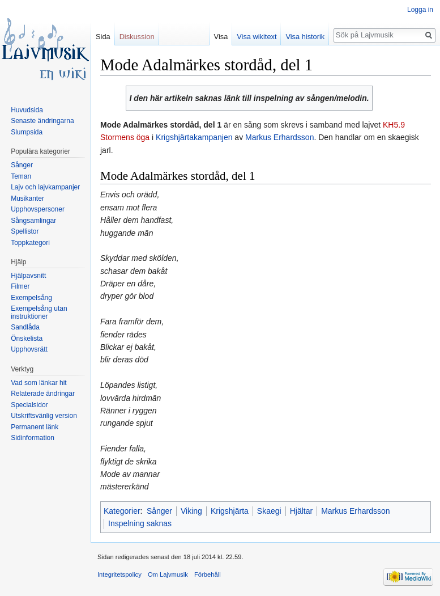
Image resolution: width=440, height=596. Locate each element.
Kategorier (122, 510)
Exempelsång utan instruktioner (39, 312)
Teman (21, 176)
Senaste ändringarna (42, 121)
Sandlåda (25, 327)
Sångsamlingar (33, 221)
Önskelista (26, 339)
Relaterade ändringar (43, 394)
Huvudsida (27, 110)
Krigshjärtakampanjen (194, 137)
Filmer (20, 286)
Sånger (159, 510)
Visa (221, 36)
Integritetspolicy (119, 574)
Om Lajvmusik (168, 574)
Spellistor (25, 231)
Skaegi (269, 510)
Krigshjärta (230, 510)
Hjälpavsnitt (28, 276)
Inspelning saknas (140, 523)
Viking (191, 510)
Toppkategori (30, 243)
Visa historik (304, 36)
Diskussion (137, 36)
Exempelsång (31, 298)
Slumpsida (26, 132)
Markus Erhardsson (279, 137)
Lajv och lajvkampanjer (45, 187)
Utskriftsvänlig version (44, 416)
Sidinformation (32, 438)
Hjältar (301, 510)
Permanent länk (34, 427)
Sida (103, 36)
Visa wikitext (256, 36)
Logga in (420, 10)
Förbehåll (207, 574)
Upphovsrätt (29, 349)
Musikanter (27, 198)
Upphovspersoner (38, 209)
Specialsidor (29, 405)
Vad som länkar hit (39, 383)
